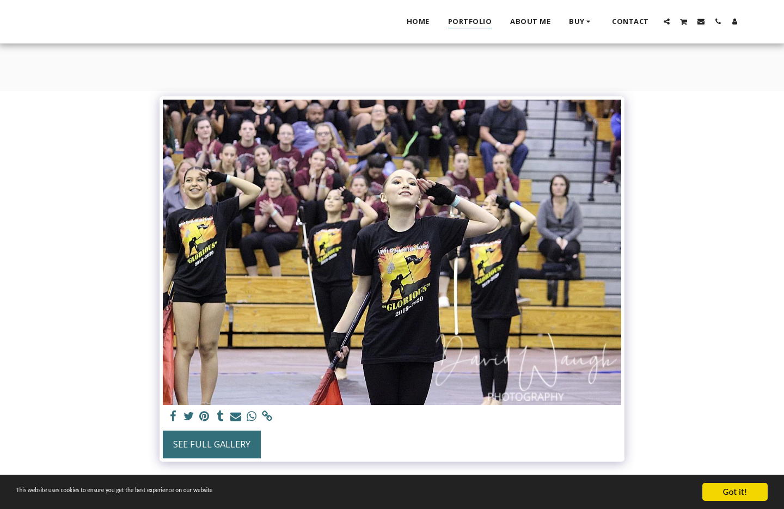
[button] (667, 21)
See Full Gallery (211, 444)
